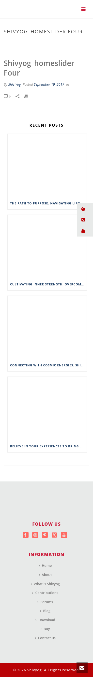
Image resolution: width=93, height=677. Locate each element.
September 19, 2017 (49, 84)
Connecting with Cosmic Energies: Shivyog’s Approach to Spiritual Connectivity (48, 365)
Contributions (45, 592)
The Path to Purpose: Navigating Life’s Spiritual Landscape (48, 203)
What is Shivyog (45, 583)
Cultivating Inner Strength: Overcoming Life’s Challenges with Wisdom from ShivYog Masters (48, 284)
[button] (85, 208)
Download (45, 619)
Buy (45, 628)
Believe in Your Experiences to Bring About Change (48, 446)
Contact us (45, 638)
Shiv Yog (14, 84)
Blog (45, 610)
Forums (45, 601)
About (45, 574)
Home (45, 565)
